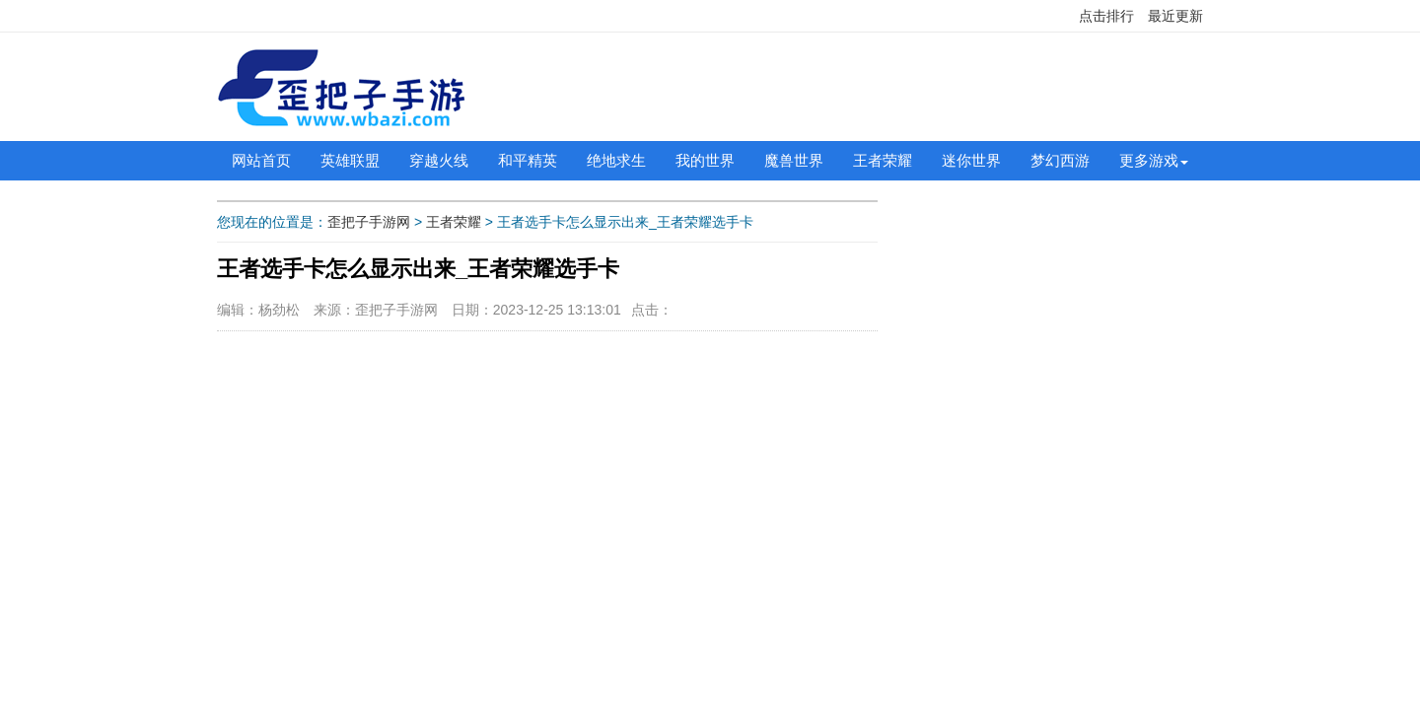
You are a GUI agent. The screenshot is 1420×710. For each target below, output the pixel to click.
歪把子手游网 (368, 222)
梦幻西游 (1060, 160)
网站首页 (261, 160)
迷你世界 (971, 160)
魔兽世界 (793, 160)
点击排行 (1106, 16)
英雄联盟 (350, 160)
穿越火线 (438, 160)
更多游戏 (1148, 160)
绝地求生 (616, 160)
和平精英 (527, 160)
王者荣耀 (882, 160)
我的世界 (705, 160)
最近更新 (1175, 16)
